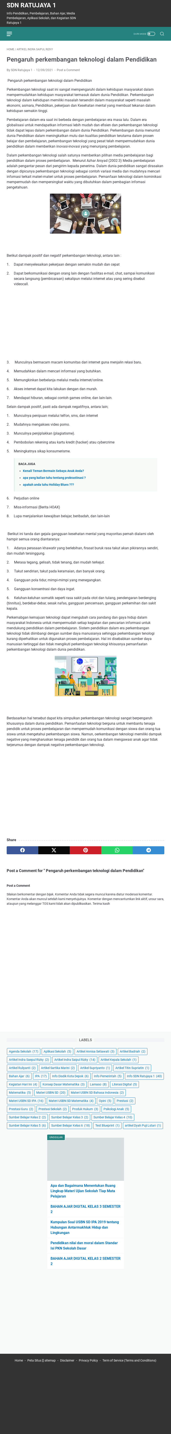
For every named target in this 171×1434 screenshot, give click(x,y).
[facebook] (22, 850)
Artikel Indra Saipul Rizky (74, 1059)
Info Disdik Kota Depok (70, 1076)
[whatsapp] (117, 850)
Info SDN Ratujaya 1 (144, 1076)
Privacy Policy (88, 1360)
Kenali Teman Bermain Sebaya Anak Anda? (53, 471)
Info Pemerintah (108, 1076)
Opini (105, 1101)
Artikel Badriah (132, 1051)
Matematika (20, 1092)
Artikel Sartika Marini (58, 1068)
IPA (41, 1076)
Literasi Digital (124, 1084)
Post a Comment (68, 70)
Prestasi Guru (21, 1109)
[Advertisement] (85, 323)
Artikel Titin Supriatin (132, 1068)
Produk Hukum (85, 1109)
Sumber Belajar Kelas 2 (27, 1117)
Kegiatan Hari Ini (23, 1084)
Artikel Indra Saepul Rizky (29, 1059)
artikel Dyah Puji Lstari (143, 1125)
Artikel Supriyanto (95, 1068)
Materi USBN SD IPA (26, 1101)
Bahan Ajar (19, 1076)
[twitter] (54, 850)
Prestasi (125, 1101)
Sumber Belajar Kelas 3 (69, 1117)
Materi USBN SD (50, 1092)
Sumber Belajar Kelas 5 (27, 1125)
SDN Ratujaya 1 (31, 5)
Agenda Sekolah (23, 1051)
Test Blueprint (107, 1125)
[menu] (12, 33)
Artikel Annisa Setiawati (95, 1051)
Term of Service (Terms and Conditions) (129, 1360)
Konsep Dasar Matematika (64, 1084)
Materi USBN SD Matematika (71, 1101)
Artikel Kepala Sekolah (118, 1059)
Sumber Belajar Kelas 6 (70, 1125)
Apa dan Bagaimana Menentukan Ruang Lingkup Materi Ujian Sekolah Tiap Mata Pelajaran (83, 1190)
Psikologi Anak (116, 1109)
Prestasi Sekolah (53, 1109)
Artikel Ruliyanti (22, 1068)
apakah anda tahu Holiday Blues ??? (48, 485)
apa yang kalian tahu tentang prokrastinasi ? (54, 478)
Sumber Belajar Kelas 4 (113, 1117)
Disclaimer (67, 1360)
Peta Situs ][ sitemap (41, 1360)
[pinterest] (85, 850)
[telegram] (148, 850)
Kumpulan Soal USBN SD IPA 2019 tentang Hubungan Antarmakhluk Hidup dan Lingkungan (85, 1227)
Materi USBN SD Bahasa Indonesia (97, 1092)
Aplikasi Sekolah (57, 1051)
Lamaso (98, 1084)
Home (19, 1360)
